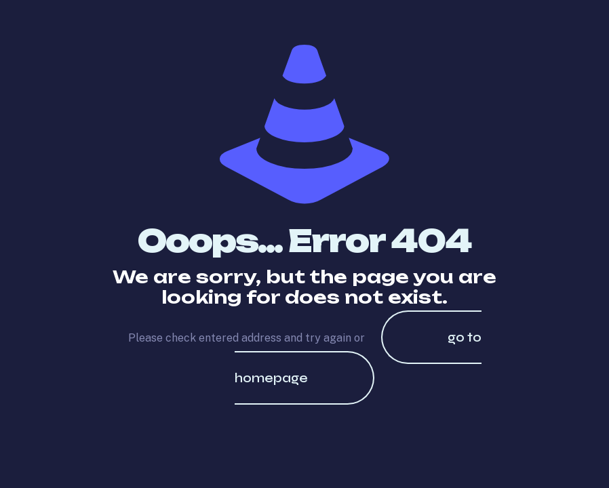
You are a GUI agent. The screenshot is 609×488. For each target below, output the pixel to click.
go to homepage (358, 357)
